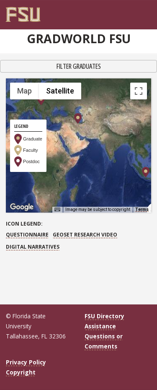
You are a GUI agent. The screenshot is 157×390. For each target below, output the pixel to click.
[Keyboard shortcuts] (57, 210)
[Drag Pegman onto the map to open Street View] (138, 194)
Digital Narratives (32, 246)
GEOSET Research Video (85, 234)
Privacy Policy (26, 362)
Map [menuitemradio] (24, 90)
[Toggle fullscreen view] (138, 91)
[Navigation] (148, 11)
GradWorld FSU (79, 39)
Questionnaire (27, 234)
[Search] (142, 11)
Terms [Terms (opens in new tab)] (142, 209)
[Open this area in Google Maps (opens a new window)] (22, 207)
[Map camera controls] (138, 164)
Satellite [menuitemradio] (60, 90)
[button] (78, 118)
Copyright (21, 372)
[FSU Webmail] (137, 11)
